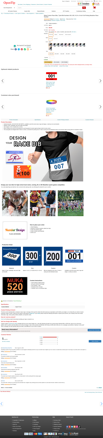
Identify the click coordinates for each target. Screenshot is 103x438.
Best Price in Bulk (64, 66)
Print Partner (36, 422)
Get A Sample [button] (65, 62)
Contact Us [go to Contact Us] (56, 430)
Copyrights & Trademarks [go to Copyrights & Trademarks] (18, 420)
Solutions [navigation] (54, 11)
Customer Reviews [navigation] (89, 119)
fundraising (10, 323)
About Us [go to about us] (15, 424)
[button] (98, 1)
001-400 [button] (68, 53)
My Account (73, 1)
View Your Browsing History (90, 392)
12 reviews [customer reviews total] (56, 19)
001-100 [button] (51, 53)
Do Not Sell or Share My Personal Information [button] (76, 428)
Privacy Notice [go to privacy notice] (16, 422)
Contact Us (31, 313)
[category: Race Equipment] (30, 13)
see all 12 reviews (6, 341)
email (38, 313)
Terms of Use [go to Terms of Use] (56, 422)
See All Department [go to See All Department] (17, 428)
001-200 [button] (57, 53)
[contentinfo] (9, 2)
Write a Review (95, 341)
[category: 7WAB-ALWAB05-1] (39, 13)
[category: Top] (2, 13)
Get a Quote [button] (56, 62)
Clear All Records (98, 392)
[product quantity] (51, 57)
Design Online (57, 428)
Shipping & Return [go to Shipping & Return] (58, 424)
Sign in (63, 1)
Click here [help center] (3, 319)
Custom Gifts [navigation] (27, 11)
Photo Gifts (62, 20)
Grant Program (36, 428)
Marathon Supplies (56, 20)
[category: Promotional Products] (9, 13)
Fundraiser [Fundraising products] (35, 424)
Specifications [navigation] (38, 119)
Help (92, 1)
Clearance (33, 4)
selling (15, 323)
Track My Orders (80, 1)
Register (68, 1)
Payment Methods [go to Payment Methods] (58, 426)
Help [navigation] (94, 11)
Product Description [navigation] (13, 119)
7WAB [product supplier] (74, 19)
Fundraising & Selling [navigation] (81, 11)
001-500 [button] (73, 53)
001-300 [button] (62, 53)
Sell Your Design (37, 426)
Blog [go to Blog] (34, 430)
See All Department (8, 7)
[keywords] (49, 8)
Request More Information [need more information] (94, 330)
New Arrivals (40, 4)
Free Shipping (26, 4)
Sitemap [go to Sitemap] (15, 430)
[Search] (84, 8)
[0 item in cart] (94, 8)
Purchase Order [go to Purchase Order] (57, 420)
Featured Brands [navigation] (40, 11)
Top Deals (20, 4)
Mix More (74, 31)
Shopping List (87, 1)
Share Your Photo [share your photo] (17, 426)
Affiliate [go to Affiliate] (35, 420)
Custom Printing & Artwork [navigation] (63, 119)
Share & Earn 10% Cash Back (51, 66)
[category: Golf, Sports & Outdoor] (20, 13)
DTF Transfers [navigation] (66, 11)
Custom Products (48, 4)
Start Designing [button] (48, 62)
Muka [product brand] (64, 19)
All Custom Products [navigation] (12, 11)
